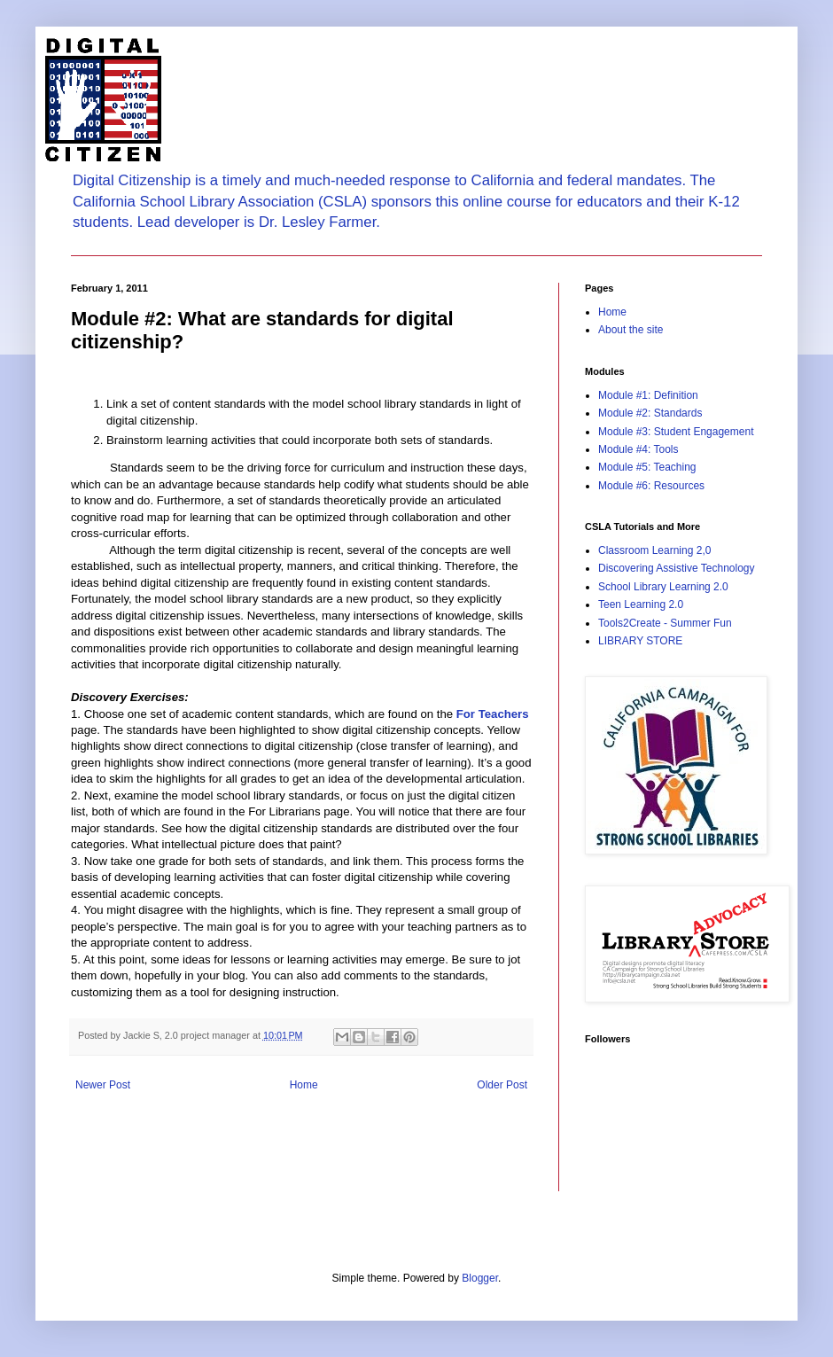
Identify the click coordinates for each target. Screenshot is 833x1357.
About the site (630, 330)
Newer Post (102, 1085)
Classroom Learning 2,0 (654, 550)
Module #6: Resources (651, 486)
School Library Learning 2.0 (663, 587)
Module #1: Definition (648, 395)
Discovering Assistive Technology (676, 568)
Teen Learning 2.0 (640, 604)
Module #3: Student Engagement (675, 431)
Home (304, 1085)
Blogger (480, 1278)
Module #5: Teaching (647, 467)
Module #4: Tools (638, 449)
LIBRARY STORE (640, 641)
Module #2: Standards (650, 413)
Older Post (502, 1085)
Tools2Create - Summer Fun (665, 623)
